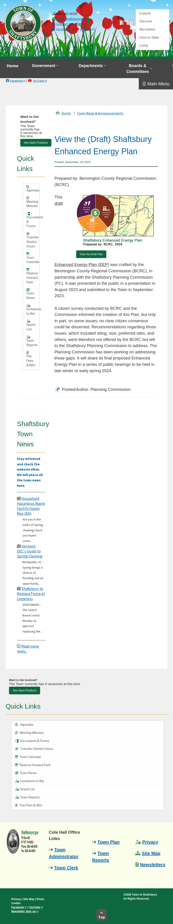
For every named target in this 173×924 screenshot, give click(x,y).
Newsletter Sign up (23, 911)
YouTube (86, 29)
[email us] (73, 19)
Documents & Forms (32, 220)
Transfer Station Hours (32, 240)
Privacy (150, 842)
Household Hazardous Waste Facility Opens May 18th (31, 506)
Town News (30, 294)
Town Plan (109, 842)
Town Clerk (66, 867)
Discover (145, 21)
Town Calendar (32, 258)
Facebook (62, 29)
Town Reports (32, 341)
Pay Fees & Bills (30, 359)
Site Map (151, 853)
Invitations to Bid (32, 309)
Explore (145, 13)
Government (43, 65)
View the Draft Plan (91, 254)
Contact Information (71, 24)
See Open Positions (36, 142)
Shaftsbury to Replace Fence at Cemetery (31, 593)
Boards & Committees (137, 68)
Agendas (32, 188)
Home (12, 65)
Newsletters (152, 864)
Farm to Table (149, 37)
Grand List (30, 325)
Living (143, 45)
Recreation (147, 29)
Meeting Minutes (32, 202)
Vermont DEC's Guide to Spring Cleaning (29, 551)
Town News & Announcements (100, 113)
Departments (91, 65)
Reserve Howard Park (32, 276)
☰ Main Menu (156, 83)
